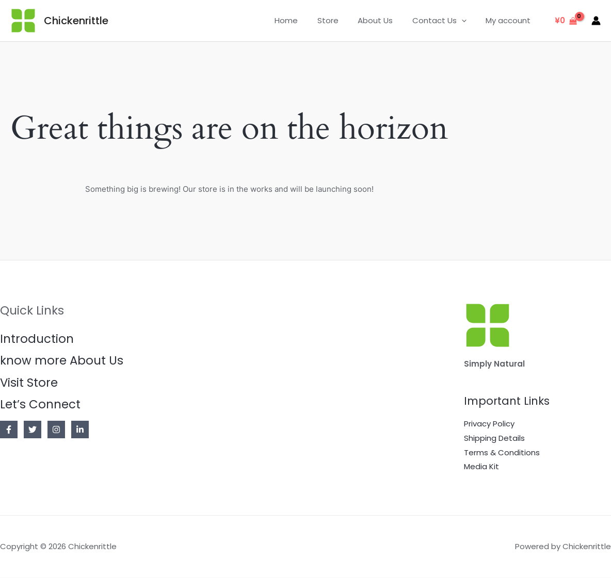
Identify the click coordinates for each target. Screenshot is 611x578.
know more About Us (62, 361)
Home (303, 20)
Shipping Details (494, 438)
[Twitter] (32, 430)
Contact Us (445, 21)
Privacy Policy (489, 423)
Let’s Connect (40, 405)
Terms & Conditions (502, 452)
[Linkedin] (80, 430)
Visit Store (29, 382)
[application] (467, 21)
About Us (385, 20)
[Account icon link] (596, 20)
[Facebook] (9, 430)
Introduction (37, 339)
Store (341, 20)
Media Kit (481, 466)
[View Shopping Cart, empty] (566, 21)
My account (510, 20)
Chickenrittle (76, 20)
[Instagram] (56, 430)
